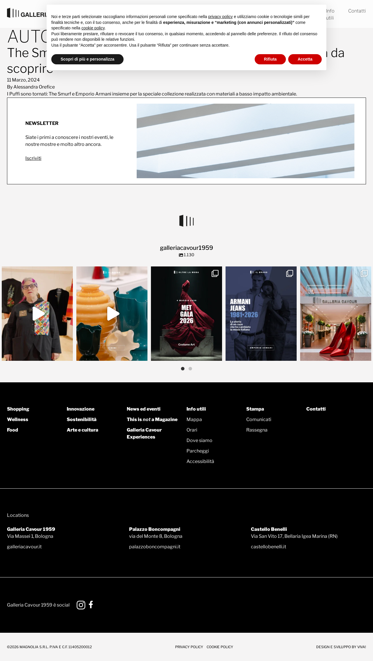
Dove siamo (199, 440)
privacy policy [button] (220, 16)
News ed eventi (144, 409)
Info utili (196, 409)
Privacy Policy (189, 647)
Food (12, 430)
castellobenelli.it (268, 546)
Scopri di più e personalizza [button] (87, 59)
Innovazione (80, 409)
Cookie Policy (220, 647)
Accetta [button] (305, 59)
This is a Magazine (152, 419)
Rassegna (257, 430)
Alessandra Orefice (34, 87)
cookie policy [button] (93, 28)
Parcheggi (197, 451)
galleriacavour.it (24, 546)
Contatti (357, 11)
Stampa (255, 409)
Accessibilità (200, 461)
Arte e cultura (82, 430)
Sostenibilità (81, 419)
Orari (191, 430)
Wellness (17, 419)
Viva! (361, 647)
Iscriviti (33, 158)
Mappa (194, 419)
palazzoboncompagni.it (154, 546)
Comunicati (258, 419)
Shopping (18, 409)
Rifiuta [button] (270, 59)
